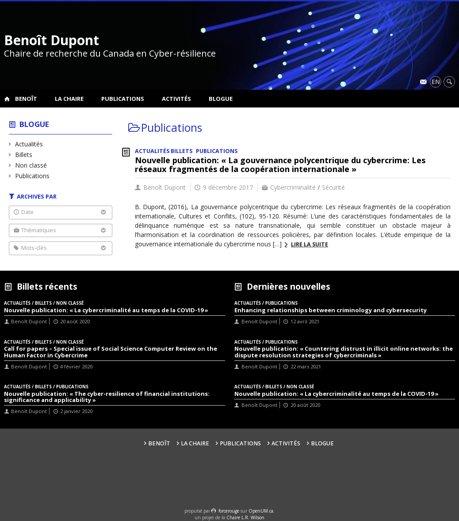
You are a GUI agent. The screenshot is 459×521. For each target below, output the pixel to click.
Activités (176, 99)
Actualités (29, 144)
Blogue (221, 99)
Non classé (31, 165)
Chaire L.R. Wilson (245, 517)
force (228, 511)
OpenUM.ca (261, 511)
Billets (23, 154)
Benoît (26, 99)
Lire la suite (309, 244)
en (436, 81)
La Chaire (69, 99)
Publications (122, 99)
